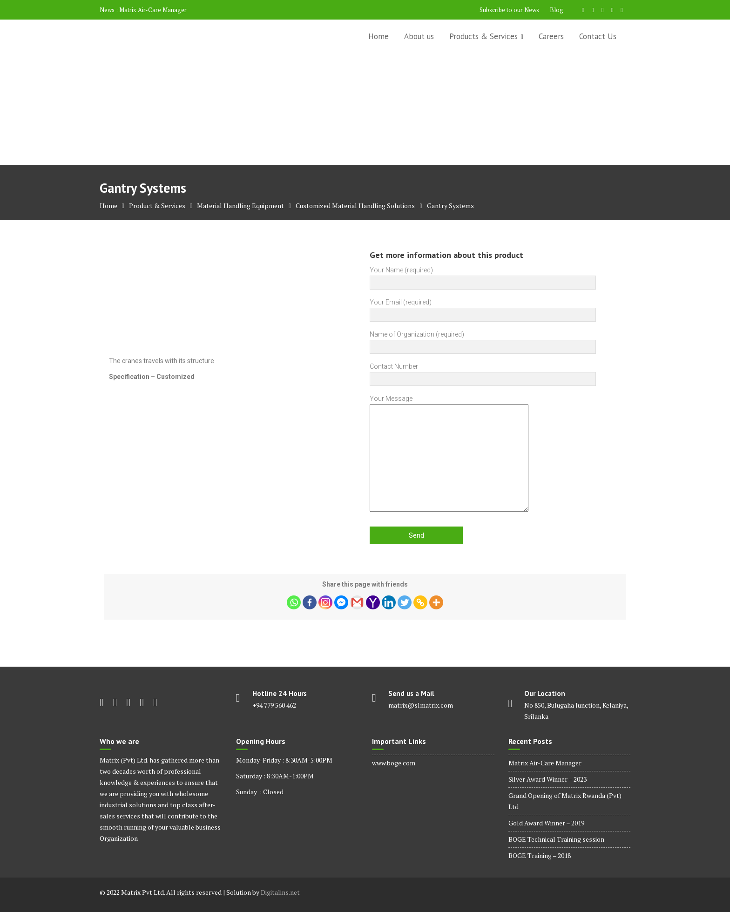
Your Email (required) (483, 308)
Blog (556, 10)
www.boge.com (393, 762)
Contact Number (483, 373)
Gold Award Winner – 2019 (546, 822)
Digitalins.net (280, 892)
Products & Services (483, 36)
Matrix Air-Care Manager (153, 10)
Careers (551, 36)
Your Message (449, 454)
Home (378, 36)
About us (419, 36)
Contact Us (597, 36)
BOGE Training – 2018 (539, 855)
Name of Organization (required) (483, 341)
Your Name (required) (483, 276)
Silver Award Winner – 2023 (547, 779)
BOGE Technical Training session (556, 839)
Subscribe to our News (509, 10)
